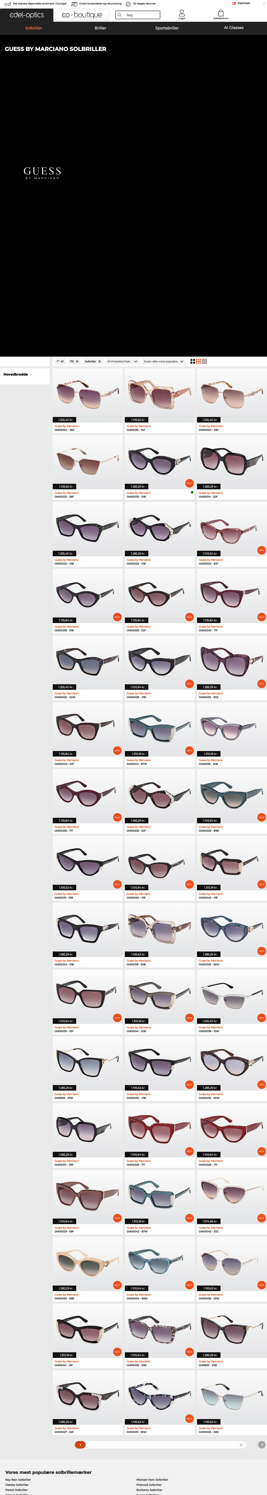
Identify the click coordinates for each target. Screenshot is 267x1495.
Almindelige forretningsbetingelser (28, 1469)
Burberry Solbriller (149, 1220)
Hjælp (181, 1371)
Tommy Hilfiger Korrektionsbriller (158, 1271)
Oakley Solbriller (17, 1215)
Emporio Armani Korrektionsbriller (29, 1271)
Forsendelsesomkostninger (109, 1383)
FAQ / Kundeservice (191, 1378)
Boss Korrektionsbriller (150, 1266)
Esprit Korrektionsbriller (151, 1261)
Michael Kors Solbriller (152, 1210)
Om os (8, 1371)
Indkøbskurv (221, 18)
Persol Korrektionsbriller (151, 1256)
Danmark (244, 3)
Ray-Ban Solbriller (18, 1210)
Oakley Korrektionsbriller (23, 1256)
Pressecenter (12, 1378)
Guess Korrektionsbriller (151, 1251)
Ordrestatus (185, 1393)
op (261, 1469)
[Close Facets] (25, 91)
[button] (26, 15)
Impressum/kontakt (17, 1474)
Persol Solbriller (16, 1220)
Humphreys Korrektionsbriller (26, 1266)
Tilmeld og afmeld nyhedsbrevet (200, 1383)
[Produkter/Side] (122, 91)
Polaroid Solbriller (149, 1215)
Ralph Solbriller (147, 1230)
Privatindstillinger (16, 1383)
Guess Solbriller (147, 1225)
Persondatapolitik (68, 1469)
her (121, 1322)
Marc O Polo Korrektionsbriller (26, 1261)
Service (95, 1371)
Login (181, 18)
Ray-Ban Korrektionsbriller (24, 1251)
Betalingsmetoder (103, 1378)
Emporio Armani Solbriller (23, 1230)
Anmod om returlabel (105, 1388)
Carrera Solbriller (17, 1225)
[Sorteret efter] (164, 91)
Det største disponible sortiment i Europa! (39, 3)
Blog (180, 1388)
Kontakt (8, 1388)
